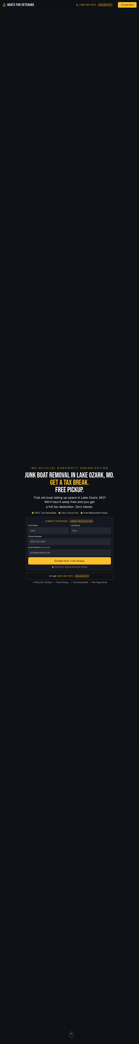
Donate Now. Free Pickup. (69, 562)
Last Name (75, 527)
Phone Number (35, 537)
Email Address (39, 548)
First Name (33, 527)
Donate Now (127, 5)
